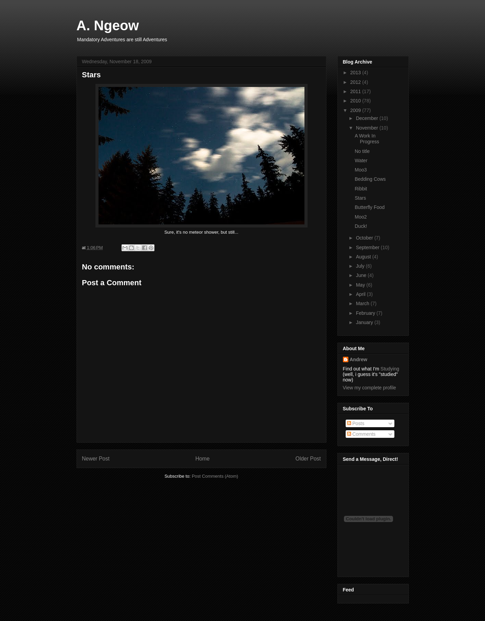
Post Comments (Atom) (215, 476)
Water (361, 160)
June (362, 275)
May (361, 285)
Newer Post (96, 459)
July (361, 266)
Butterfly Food (369, 207)
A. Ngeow (108, 25)
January (365, 322)
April (361, 294)
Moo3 (361, 170)
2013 (356, 72)
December (367, 118)
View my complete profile (369, 387)
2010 (356, 100)
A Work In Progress (367, 138)
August (364, 256)
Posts (356, 423)
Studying (390, 369)
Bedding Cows (370, 179)
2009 (356, 110)
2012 (356, 82)
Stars (360, 198)
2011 (356, 91)
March (363, 303)
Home (202, 459)
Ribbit (361, 188)
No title (362, 151)
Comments (361, 434)
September (368, 247)
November (367, 128)
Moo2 (361, 217)
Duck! (361, 226)
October (365, 238)
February (366, 313)
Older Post (308, 459)
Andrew (358, 359)
